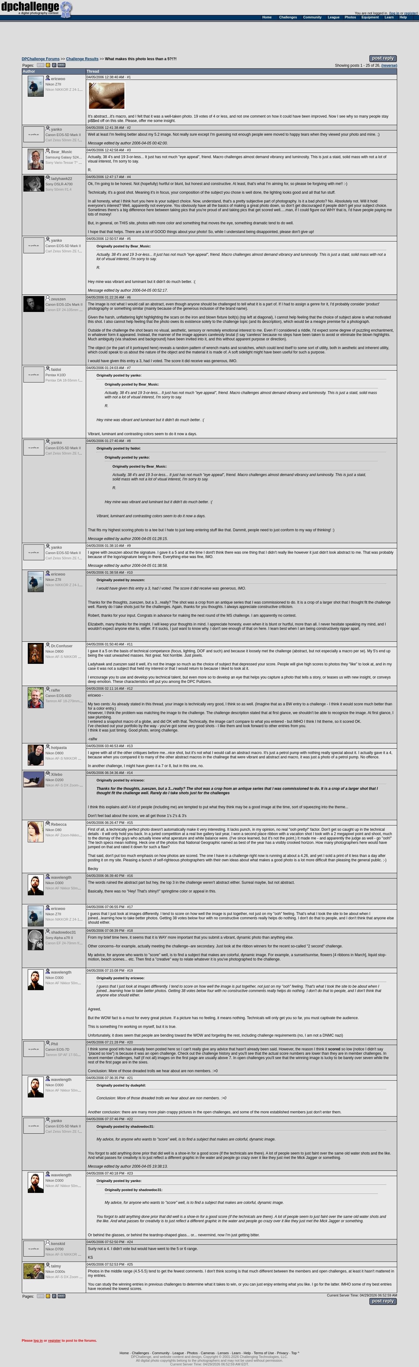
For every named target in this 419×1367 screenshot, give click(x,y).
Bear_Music (61, 152)
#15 (130, 823)
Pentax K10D (56, 375)
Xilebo (56, 774)
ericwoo (58, 79)
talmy (56, 1266)
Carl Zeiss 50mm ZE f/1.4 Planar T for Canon (80, 140)
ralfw (55, 690)
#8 (129, 441)
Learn (236, 1353)
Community (161, 1353)
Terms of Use (264, 1353)
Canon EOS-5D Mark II (63, 135)
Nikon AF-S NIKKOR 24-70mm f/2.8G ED (77, 657)
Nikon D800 (54, 651)
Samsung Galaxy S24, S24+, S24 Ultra (75, 157)
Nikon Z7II (53, 84)
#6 (129, 297)
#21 (130, 1078)
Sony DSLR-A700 (59, 184)
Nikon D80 (53, 830)
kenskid (58, 1244)
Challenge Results (82, 59)
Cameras (208, 1353)
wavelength (61, 877)
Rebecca (58, 824)
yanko (56, 129)
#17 (130, 907)
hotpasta (59, 748)
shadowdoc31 (63, 932)
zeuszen (58, 299)
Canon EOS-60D (58, 696)
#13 (130, 746)
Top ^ (295, 1353)
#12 (130, 688)
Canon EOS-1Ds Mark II (64, 304)
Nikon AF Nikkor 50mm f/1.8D (68, 888)
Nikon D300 (54, 883)
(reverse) (389, 65)
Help (247, 1353)
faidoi (56, 369)
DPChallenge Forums (41, 59)
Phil (54, 1044)
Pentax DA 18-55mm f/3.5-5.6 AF (71, 380)
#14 (130, 773)
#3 (129, 150)
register (410, 13)
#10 (130, 572)
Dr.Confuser (62, 646)
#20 (130, 1042)
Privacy (282, 1353)
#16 (130, 876)
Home (124, 1353)
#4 (129, 177)
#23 (130, 1173)
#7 (129, 368)
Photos (192, 1353)
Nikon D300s (55, 1271)
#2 (129, 127)
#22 (130, 1119)
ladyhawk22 (61, 179)
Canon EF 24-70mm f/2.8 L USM (70, 943)
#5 (129, 239)
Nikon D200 (54, 780)
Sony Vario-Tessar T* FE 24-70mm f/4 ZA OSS (81, 162)
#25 (130, 1264)
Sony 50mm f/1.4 (58, 189)
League (178, 1353)
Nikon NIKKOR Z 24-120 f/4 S (68, 89)
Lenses (223, 1353)
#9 (129, 545)
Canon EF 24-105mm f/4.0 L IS (69, 310)
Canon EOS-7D (57, 1049)
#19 (130, 970)
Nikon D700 (54, 1249)
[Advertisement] (209, 37)
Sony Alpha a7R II (59, 938)
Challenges (140, 1353)
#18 (130, 930)
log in (394, 13)
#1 (129, 77)
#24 (130, 1242)
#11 (130, 644)
